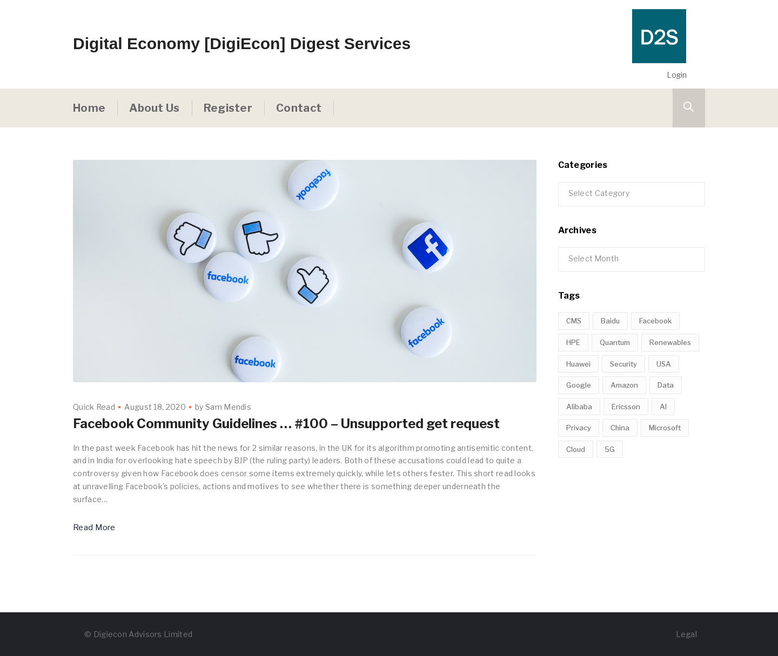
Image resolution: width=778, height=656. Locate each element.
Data (666, 419)
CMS (573, 355)
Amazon (624, 419)
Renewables (670, 377)
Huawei (578, 398)
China (620, 462)
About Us (154, 108)
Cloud (575, 483)
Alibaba (579, 441)
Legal (686, 634)
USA (663, 398)
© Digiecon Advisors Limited (138, 634)
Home (89, 108)
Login (677, 74)
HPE (573, 377)
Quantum (615, 377)
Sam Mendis (228, 406)
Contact (298, 108)
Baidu (610, 355)
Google (578, 419)
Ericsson (626, 441)
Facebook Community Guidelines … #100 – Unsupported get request (286, 423)
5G (610, 483)
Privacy (578, 462)
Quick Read (94, 406)
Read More (94, 527)
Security (623, 398)
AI (663, 441)
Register (228, 108)
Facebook (655, 355)
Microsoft (665, 462)
